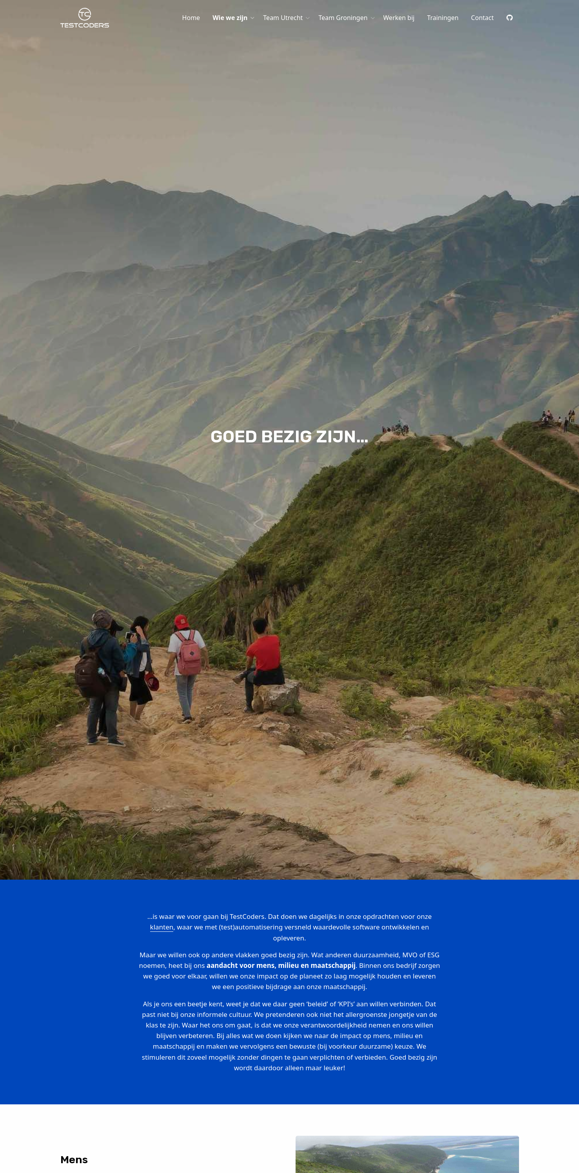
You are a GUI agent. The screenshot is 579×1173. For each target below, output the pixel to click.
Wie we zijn (229, 17)
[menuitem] (191, 17)
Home (191, 17)
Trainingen (442, 17)
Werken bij (399, 17)
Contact (482, 17)
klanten (162, 926)
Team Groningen (342, 17)
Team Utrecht (283, 17)
